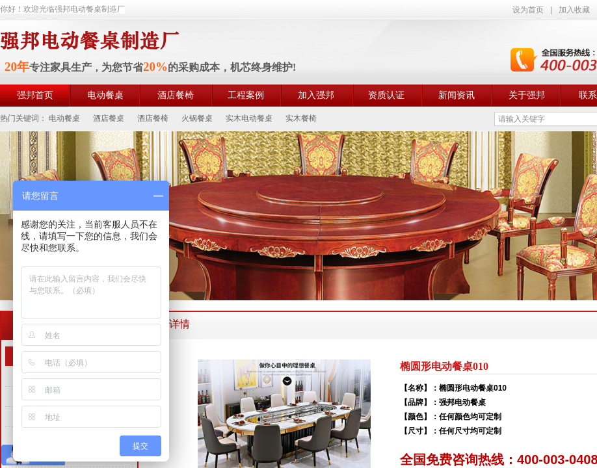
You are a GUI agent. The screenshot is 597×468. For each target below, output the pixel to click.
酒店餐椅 (175, 95)
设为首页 (528, 9)
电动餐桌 (105, 95)
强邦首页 (35, 95)
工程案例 (246, 95)
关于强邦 (527, 95)
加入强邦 (316, 95)
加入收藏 (574, 9)
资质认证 (386, 95)
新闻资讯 (456, 95)
